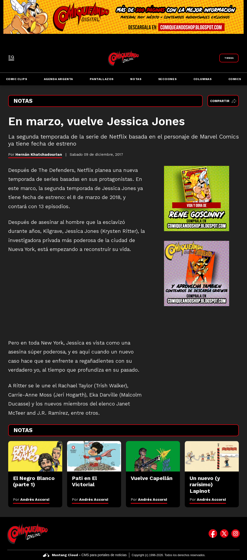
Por (31, 499)
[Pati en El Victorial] (94, 456)
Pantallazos (102, 79)
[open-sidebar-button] (11, 58)
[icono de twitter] (224, 533)
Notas (135, 79)
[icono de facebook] (213, 533)
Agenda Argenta (58, 79)
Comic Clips (16, 79)
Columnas (202, 79)
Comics (234, 79)
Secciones (167, 79)
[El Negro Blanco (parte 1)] (35, 456)
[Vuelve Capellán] (153, 456)
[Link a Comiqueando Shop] (229, 58)
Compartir (223, 101)
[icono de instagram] (235, 533)
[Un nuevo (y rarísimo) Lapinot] (212, 456)
